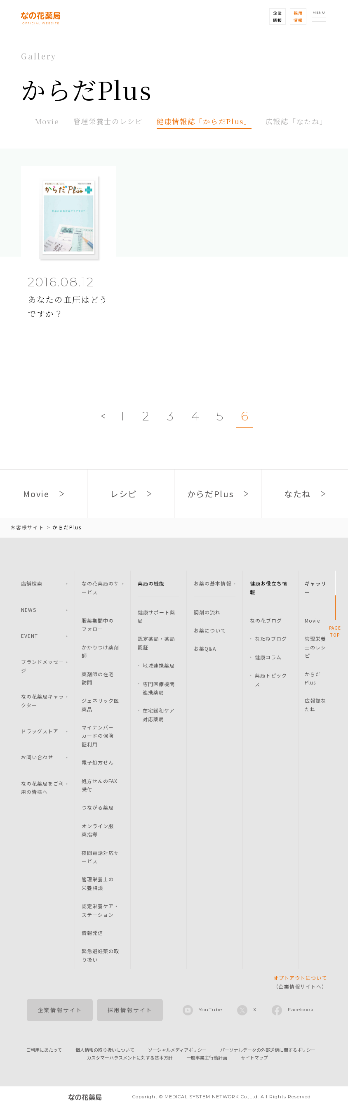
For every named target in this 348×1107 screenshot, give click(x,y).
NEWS (28, 609)
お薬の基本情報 (212, 583)
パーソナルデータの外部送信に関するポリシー (267, 1049)
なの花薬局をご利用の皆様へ (42, 787)
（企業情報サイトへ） (300, 981)
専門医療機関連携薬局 (159, 688)
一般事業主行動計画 (206, 1057)
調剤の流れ (207, 612)
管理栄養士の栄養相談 (98, 883)
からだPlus (313, 678)
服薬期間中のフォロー (98, 624)
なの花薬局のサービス (100, 587)
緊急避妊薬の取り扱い (100, 955)
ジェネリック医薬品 (100, 704)
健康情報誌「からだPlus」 (204, 121)
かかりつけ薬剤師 (100, 651)
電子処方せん (98, 762)
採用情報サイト (130, 1010)
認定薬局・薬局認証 (156, 642)
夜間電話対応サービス (100, 856)
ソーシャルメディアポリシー (177, 1049)
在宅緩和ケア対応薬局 (159, 714)
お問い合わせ (37, 756)
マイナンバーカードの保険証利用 (98, 736)
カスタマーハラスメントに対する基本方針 (130, 1057)
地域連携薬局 (159, 665)
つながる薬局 (98, 807)
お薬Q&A (205, 648)
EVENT (29, 635)
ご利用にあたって (44, 1049)
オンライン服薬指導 (98, 830)
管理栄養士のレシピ (108, 121)
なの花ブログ (266, 620)
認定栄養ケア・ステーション (100, 910)
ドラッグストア (40, 730)
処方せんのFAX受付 (100, 785)
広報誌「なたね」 (296, 121)
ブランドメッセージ (42, 665)
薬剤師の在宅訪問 (98, 678)
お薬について (210, 630)
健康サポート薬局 (156, 616)
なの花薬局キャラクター (42, 700)
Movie (47, 121)
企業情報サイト (60, 1010)
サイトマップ (254, 1057)
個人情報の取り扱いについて (104, 1049)
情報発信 (92, 932)
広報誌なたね (315, 704)
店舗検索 (31, 583)
